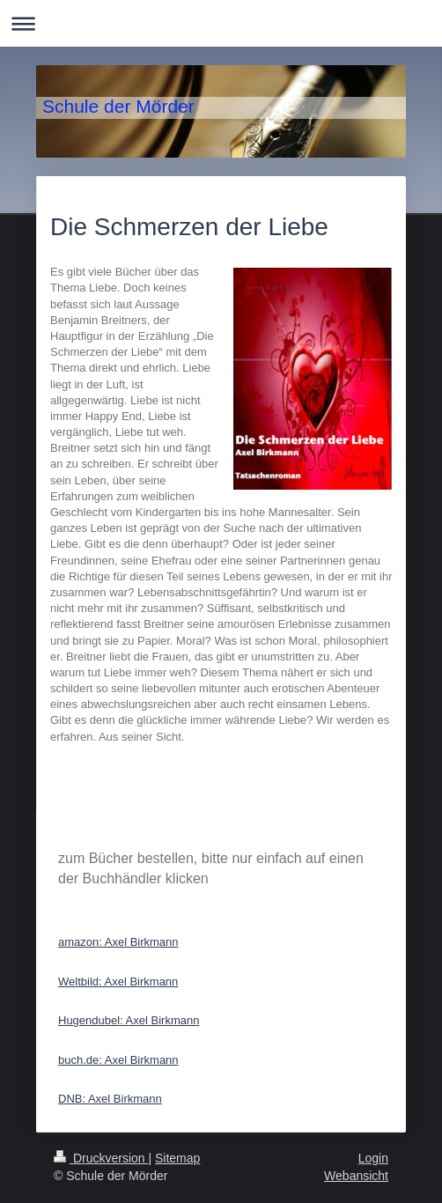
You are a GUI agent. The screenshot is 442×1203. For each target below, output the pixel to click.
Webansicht (356, 1176)
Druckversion (101, 1158)
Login (373, 1158)
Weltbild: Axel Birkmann (118, 981)
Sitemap (177, 1158)
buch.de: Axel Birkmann (118, 1059)
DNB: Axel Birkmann (110, 1098)
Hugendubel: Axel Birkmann (128, 1020)
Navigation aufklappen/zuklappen (221, 23)
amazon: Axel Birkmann (118, 941)
